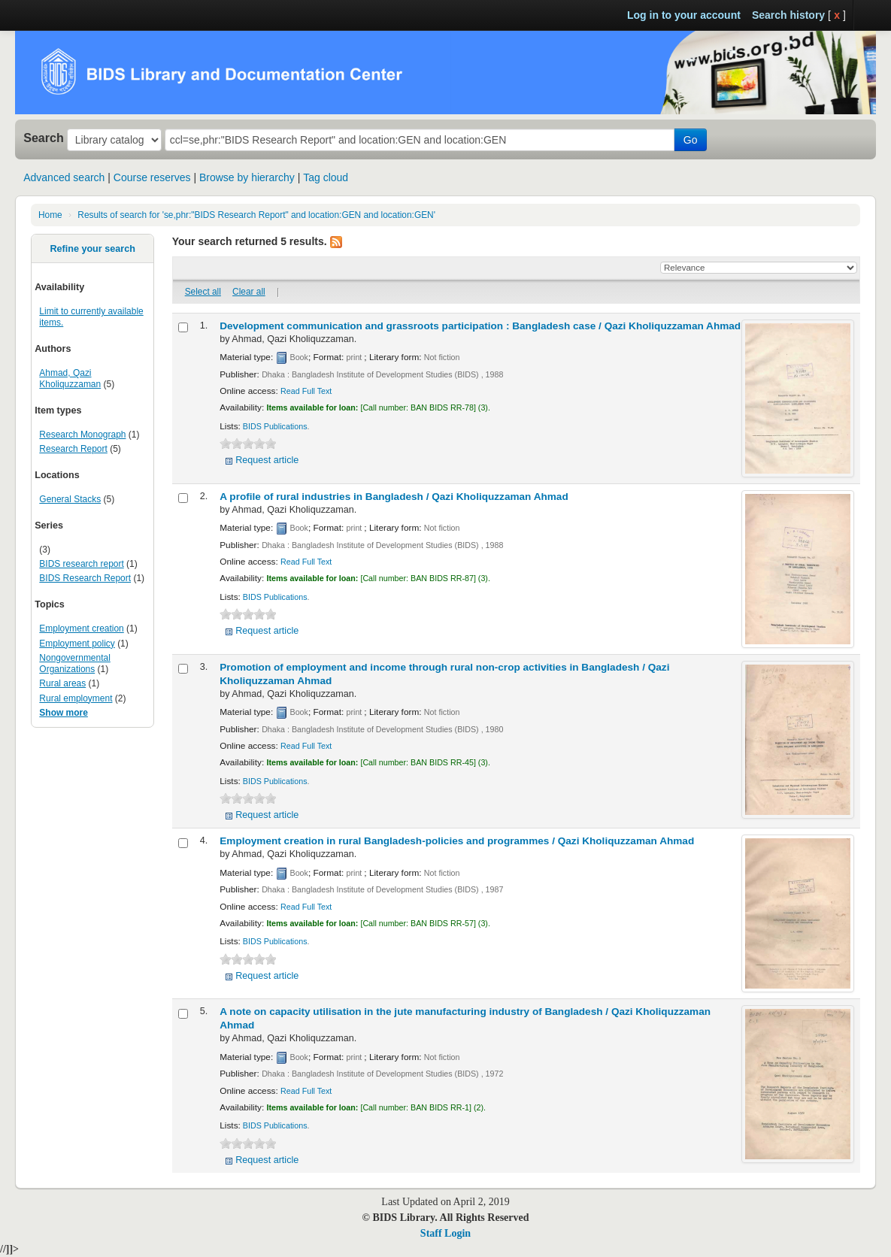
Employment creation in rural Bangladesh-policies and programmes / (457, 841)
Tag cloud (325, 177)
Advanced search (64, 177)
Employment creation (81, 628)
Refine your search (92, 249)
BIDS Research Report (85, 578)
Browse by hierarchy (247, 177)
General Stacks (70, 499)
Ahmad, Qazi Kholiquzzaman (70, 378)
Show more (63, 712)
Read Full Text (306, 390)
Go (690, 140)
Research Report (73, 449)
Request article (267, 460)
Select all (203, 291)
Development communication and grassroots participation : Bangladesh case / (480, 326)
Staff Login (445, 1233)
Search (43, 137)
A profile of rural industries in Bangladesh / (394, 496)
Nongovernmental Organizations (74, 663)
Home (50, 215)
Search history (788, 15)
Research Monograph (82, 434)
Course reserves (152, 177)
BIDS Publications (275, 426)
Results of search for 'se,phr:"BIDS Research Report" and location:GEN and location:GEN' (256, 215)
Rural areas (62, 683)
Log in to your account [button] (684, 15)
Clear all (248, 291)
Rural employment (75, 698)
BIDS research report (81, 564)
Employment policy (76, 643)
